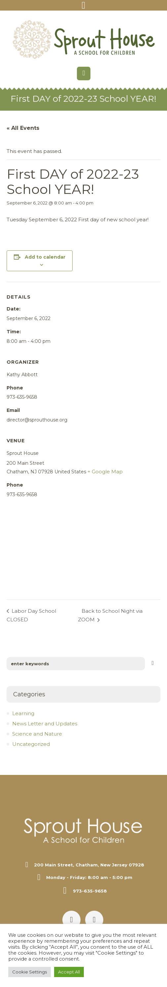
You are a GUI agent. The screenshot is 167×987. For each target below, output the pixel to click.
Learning (23, 713)
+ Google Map (105, 471)
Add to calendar (45, 257)
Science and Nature (37, 734)
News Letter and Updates (44, 723)
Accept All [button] (69, 971)
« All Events (23, 128)
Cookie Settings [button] (29, 971)
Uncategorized (31, 744)
